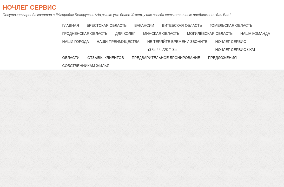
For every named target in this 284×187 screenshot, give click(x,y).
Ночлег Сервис (29, 7)
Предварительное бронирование (166, 57)
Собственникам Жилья (85, 65)
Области (71, 57)
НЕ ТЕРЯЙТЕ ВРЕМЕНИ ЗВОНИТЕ (177, 41)
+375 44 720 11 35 (162, 49)
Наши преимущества (118, 41)
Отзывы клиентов (105, 57)
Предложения (222, 57)
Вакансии (144, 25)
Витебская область (182, 25)
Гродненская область (85, 33)
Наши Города (75, 41)
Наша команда (255, 33)
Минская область (161, 33)
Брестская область (107, 25)
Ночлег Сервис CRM (235, 49)
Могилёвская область (210, 33)
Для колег (125, 33)
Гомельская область (231, 25)
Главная (70, 25)
